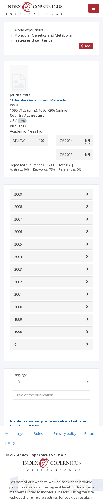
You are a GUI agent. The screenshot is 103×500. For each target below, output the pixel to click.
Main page (14, 433)
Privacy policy (65, 433)
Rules (38, 433)
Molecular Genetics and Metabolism (44, 35)
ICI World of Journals (26, 30)
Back (86, 45)
